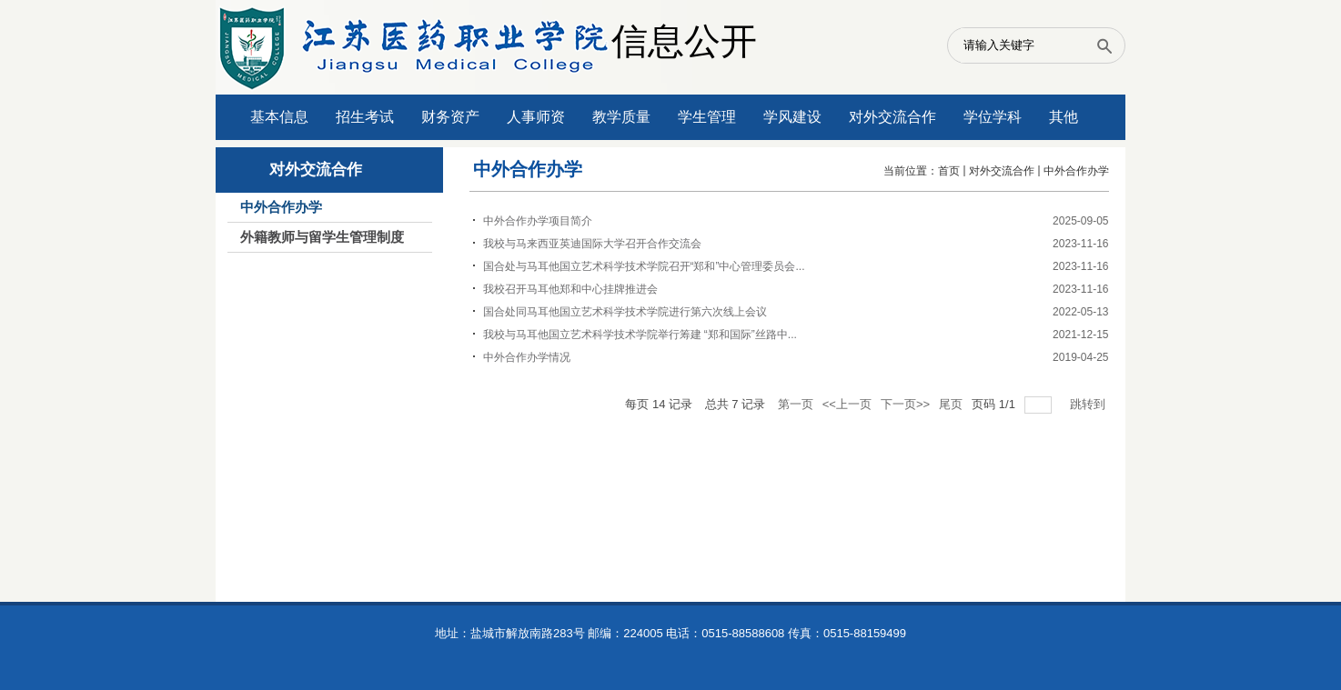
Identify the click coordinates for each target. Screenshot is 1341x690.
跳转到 (1089, 404)
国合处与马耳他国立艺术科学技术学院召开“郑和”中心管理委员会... (644, 266)
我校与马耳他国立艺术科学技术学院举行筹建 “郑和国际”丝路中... (640, 334)
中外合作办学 (1076, 171)
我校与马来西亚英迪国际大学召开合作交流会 (592, 243)
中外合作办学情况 (526, 357)
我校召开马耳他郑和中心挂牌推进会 (570, 289)
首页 (949, 171)
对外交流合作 (1001, 171)
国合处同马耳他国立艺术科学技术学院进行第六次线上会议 (625, 311)
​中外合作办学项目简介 (537, 221)
